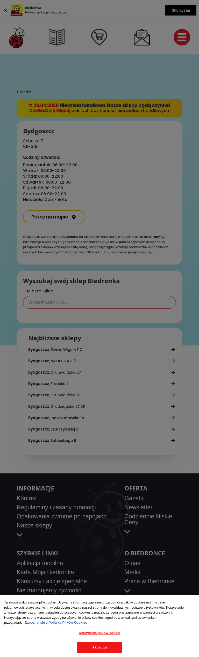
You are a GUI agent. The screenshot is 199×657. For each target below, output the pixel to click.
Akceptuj (99, 647)
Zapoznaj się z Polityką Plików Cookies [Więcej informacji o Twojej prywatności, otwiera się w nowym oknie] (56, 622)
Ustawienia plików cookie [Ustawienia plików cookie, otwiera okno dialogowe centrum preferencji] (99, 633)
